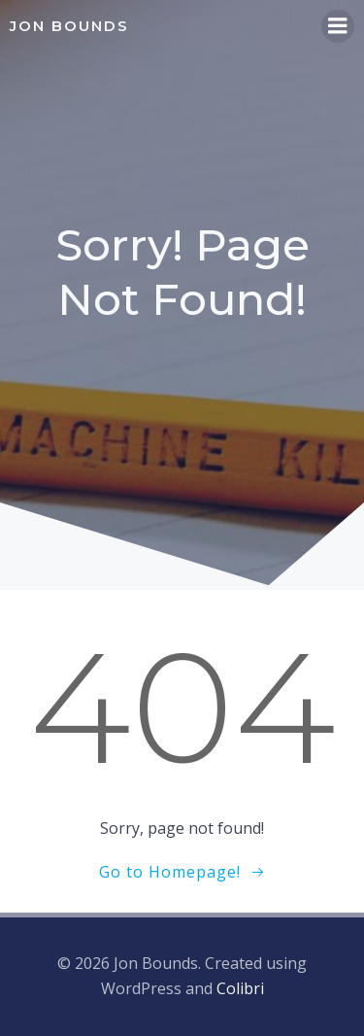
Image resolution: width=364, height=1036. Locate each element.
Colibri (240, 988)
